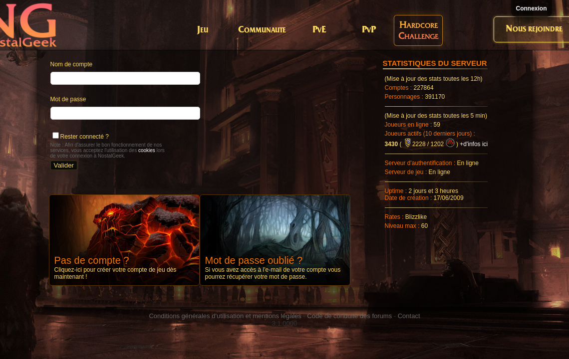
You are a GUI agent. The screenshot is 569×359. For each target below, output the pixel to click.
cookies (146, 150)
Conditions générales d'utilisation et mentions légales (225, 316)
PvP (369, 30)
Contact (409, 316)
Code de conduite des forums (349, 316)
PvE (319, 30)
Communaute (262, 30)
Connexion (531, 8)
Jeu (202, 30)
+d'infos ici (474, 144)
